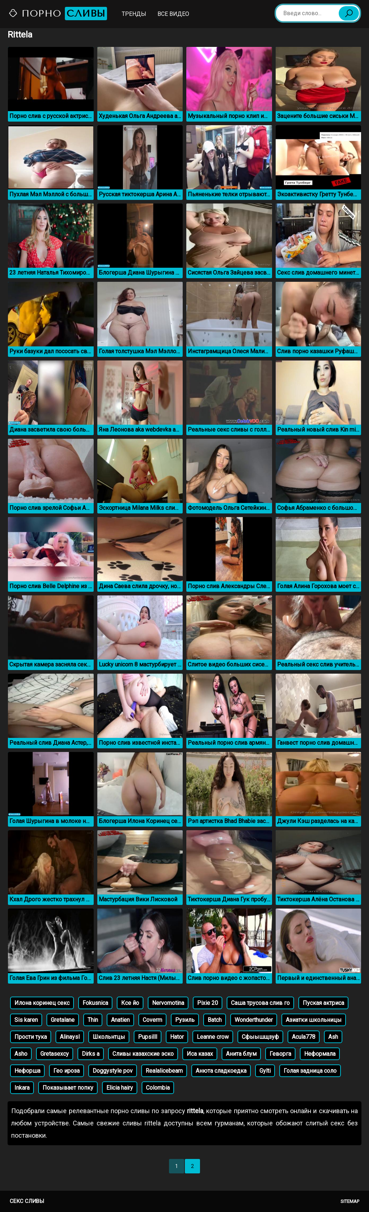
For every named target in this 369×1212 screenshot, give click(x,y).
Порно (57, 13)
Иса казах (200, 1053)
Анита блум (241, 1053)
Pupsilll (147, 1036)
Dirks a (90, 1053)
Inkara (22, 1087)
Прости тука (30, 1036)
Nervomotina (168, 1002)
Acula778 (303, 1036)
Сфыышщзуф (260, 1036)
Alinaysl (70, 1036)
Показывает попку (68, 1087)
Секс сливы (27, 1201)
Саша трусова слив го (260, 1002)
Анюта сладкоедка (221, 1070)
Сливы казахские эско (143, 1053)
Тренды (134, 13)
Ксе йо (130, 1002)
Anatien (120, 1019)
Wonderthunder (254, 1019)
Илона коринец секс (42, 1002)
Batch (215, 1019)
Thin (93, 1019)
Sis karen (26, 1019)
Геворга (280, 1053)
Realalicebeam (164, 1070)
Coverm (152, 1019)
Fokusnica (95, 1002)
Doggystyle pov (113, 1070)
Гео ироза (66, 1070)
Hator (177, 1036)
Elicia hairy (119, 1087)
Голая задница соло (310, 1070)
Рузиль (185, 1019)
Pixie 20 (207, 1002)
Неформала (319, 1053)
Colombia (158, 1087)
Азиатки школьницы (314, 1019)
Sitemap (350, 1201)
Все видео (173, 13)
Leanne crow (213, 1036)
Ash (333, 1036)
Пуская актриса (323, 1002)
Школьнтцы (109, 1036)
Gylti (265, 1070)
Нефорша (27, 1070)
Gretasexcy (54, 1053)
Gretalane (63, 1019)
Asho (20, 1053)
